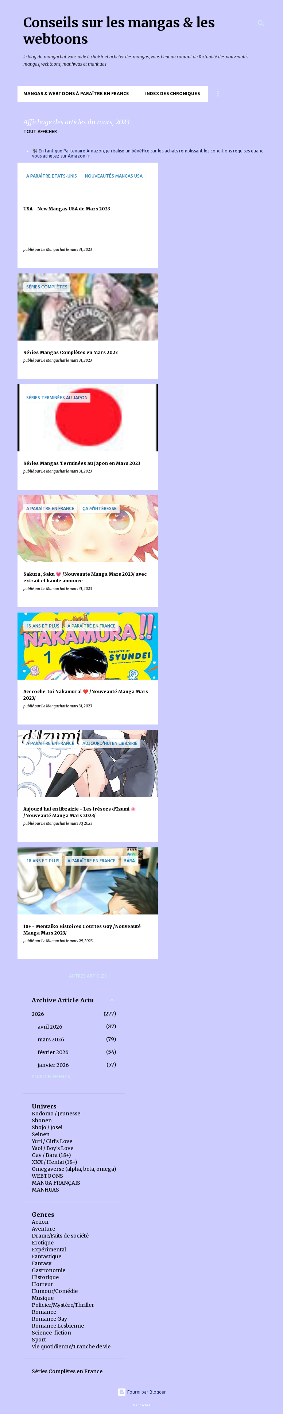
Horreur (42, 1284)
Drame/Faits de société (60, 1235)
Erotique (43, 1242)
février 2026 (53, 1052)
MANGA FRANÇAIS (56, 1183)
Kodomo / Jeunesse (56, 1113)
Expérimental (49, 1249)
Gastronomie (48, 1270)
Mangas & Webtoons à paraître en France (76, 93)
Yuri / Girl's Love (52, 1141)
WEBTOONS (47, 1176)
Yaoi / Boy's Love (52, 1148)
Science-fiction (51, 1332)
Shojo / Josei (47, 1127)
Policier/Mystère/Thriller (63, 1305)
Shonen (42, 1120)
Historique (45, 1277)
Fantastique (46, 1256)
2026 (38, 1014)
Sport (39, 1339)
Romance (44, 1312)
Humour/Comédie (55, 1291)
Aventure (43, 1228)
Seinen (41, 1134)
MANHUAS (45, 1189)
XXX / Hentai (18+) (54, 1162)
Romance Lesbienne (58, 1325)
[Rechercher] (261, 23)
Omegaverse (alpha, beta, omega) (74, 1169)
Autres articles (88, 976)
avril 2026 (50, 1026)
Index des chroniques (172, 93)
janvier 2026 (53, 1065)
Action (40, 1222)
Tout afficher (40, 131)
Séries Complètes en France (67, 1371)
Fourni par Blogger (141, 1392)
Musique (43, 1298)
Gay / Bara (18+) (51, 1155)
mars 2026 (51, 1039)
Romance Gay (49, 1319)
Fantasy (41, 1263)
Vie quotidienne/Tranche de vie (71, 1346)
